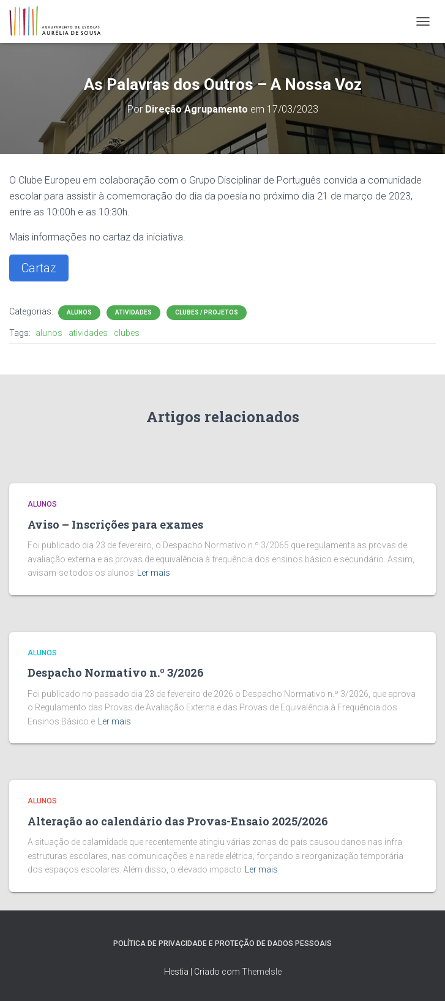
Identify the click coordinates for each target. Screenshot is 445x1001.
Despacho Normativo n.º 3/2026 (116, 672)
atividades (88, 333)
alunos (49, 333)
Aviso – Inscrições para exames (115, 524)
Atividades (133, 312)
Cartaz (38, 268)
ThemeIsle (262, 972)
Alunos (79, 312)
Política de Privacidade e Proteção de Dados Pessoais (222, 943)
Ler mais (153, 573)
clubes (127, 333)
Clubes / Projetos (206, 312)
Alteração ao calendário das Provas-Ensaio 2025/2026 (178, 821)
